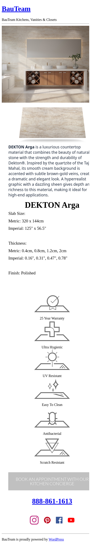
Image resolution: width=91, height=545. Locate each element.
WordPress (56, 539)
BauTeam (16, 9)
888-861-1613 (52, 501)
